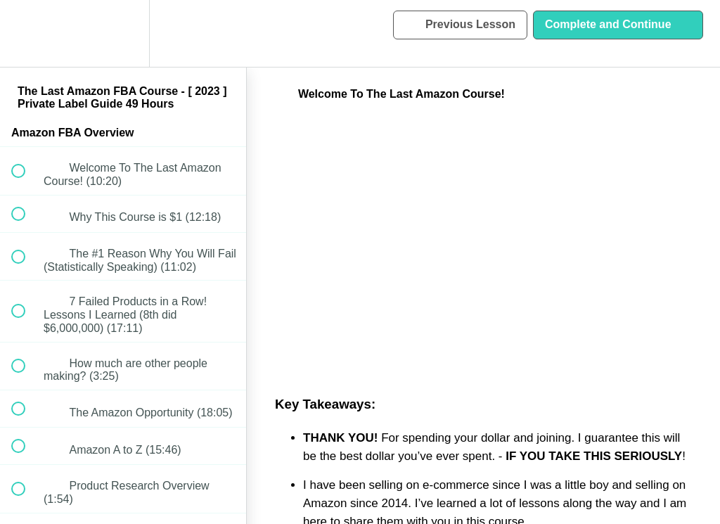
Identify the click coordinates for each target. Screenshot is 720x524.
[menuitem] (123, 33)
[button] (26, 33)
